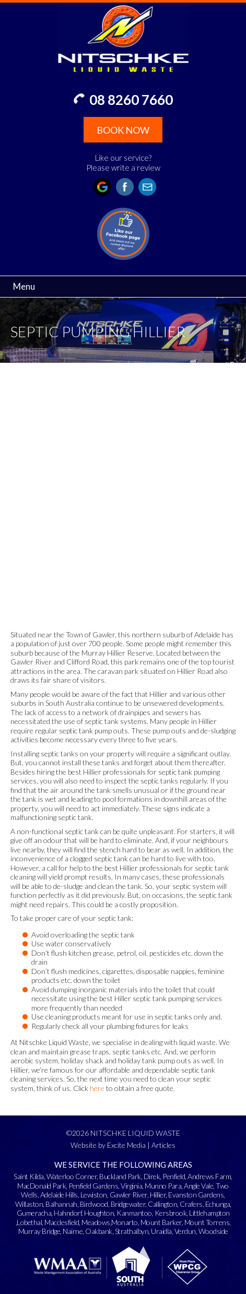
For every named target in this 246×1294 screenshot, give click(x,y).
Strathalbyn (132, 1231)
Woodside (213, 1231)
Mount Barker (161, 1222)
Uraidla (161, 1231)
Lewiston (93, 1194)
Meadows (95, 1222)
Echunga (217, 1204)
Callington (162, 1204)
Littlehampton (209, 1212)
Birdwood (94, 1204)
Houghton (99, 1212)
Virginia (131, 1185)
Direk (152, 1176)
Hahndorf (67, 1212)
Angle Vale (198, 1185)
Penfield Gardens (93, 1185)
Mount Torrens (207, 1222)
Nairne (73, 1231)
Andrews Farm (209, 1176)
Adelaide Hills (59, 1194)
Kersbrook (171, 1212)
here (97, 1088)
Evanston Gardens (196, 1194)
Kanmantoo (134, 1212)
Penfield (173, 1176)
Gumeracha (34, 1212)
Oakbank (98, 1231)
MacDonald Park (41, 1185)
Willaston (29, 1204)
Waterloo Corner (71, 1176)
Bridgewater (128, 1204)
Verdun (185, 1231)
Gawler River (128, 1194)
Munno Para (163, 1185)
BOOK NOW (123, 130)
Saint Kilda (29, 1176)
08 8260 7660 (131, 99)
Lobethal (29, 1222)
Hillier (158, 1194)
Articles (163, 1145)
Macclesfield (61, 1222)
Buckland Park (120, 1176)
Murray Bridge (39, 1231)
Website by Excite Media (108, 1145)
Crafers (191, 1204)
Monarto (124, 1222)
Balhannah (61, 1204)
